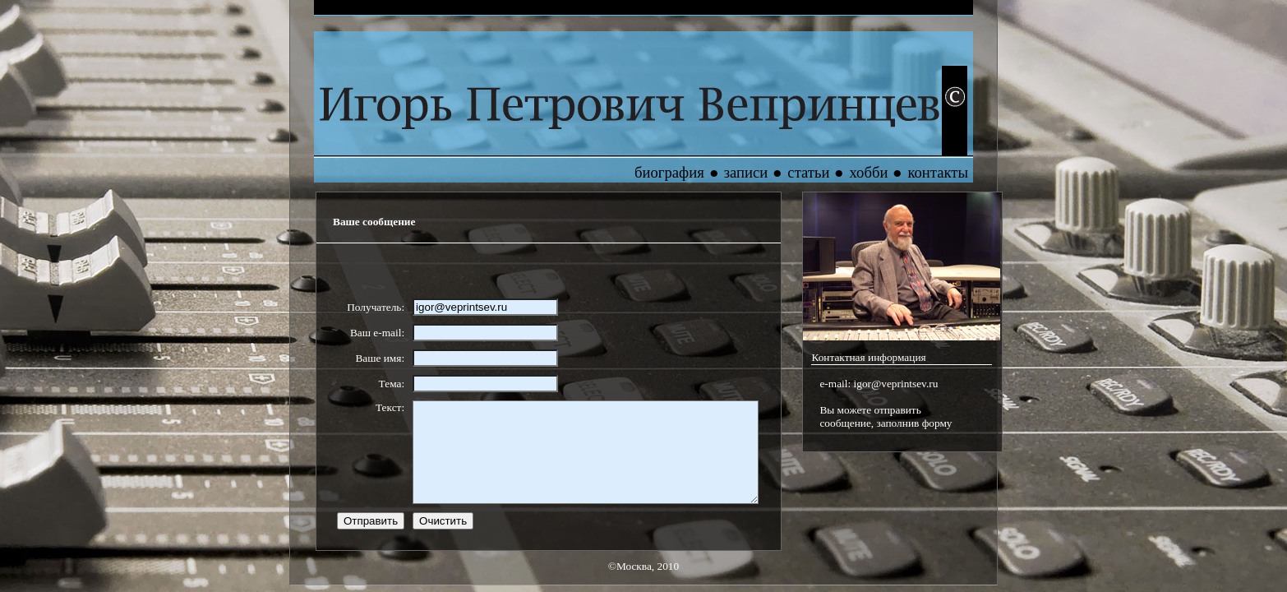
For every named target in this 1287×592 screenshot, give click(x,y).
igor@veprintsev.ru (896, 383)
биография (669, 172)
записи (746, 172)
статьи (808, 172)
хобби (868, 172)
